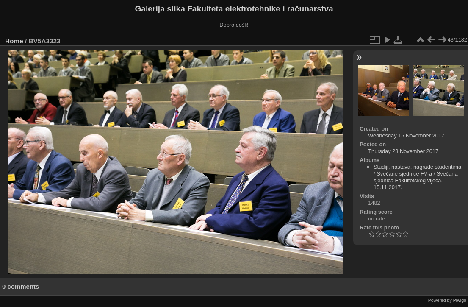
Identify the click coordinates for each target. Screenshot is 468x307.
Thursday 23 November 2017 (403, 151)
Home (14, 41)
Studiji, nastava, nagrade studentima (417, 167)
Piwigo (459, 300)
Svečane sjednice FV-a (404, 173)
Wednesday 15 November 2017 (406, 135)
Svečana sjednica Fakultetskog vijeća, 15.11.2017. (416, 180)
